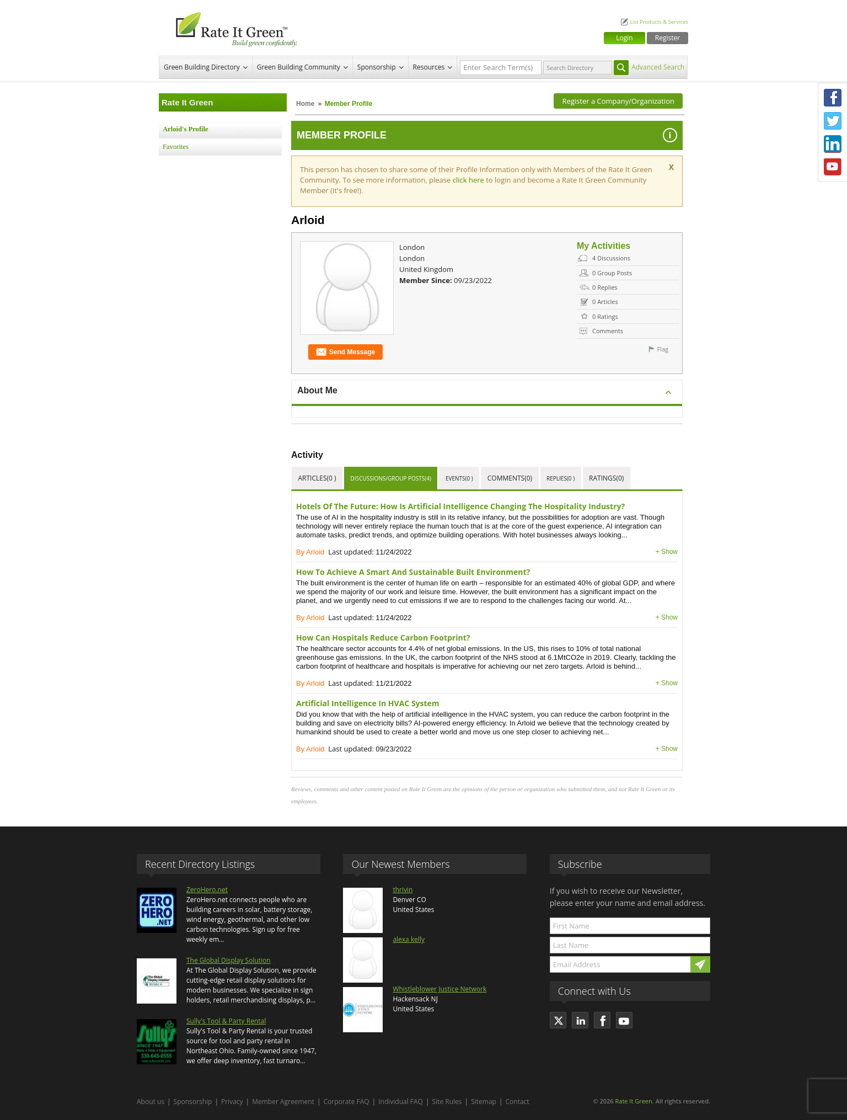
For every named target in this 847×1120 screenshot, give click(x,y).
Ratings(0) (606, 478)
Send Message (345, 352)
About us (150, 1101)
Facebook (832, 97)
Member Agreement (283, 1101)
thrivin (402, 889)
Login (624, 37)
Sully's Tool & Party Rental (226, 1021)
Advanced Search (657, 67)
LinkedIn (832, 144)
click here (469, 180)
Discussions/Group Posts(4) (391, 478)
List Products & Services (659, 21)
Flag (662, 349)
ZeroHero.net (207, 889)
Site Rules (447, 1101)
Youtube (832, 167)
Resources (429, 67)
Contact (517, 1101)
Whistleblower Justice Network (439, 989)
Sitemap (483, 1101)
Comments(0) (509, 478)
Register (667, 37)
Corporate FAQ (346, 1101)
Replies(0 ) (560, 478)
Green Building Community (298, 67)
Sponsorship (376, 67)
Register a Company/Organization (618, 101)
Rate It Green (633, 1101)
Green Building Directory (202, 67)
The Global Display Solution (228, 960)
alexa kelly (409, 939)
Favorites (176, 147)
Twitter (832, 121)
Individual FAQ (400, 1101)
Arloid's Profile (185, 129)
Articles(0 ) (317, 478)
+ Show (667, 552)
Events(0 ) (459, 478)
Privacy (232, 1101)
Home (305, 104)
